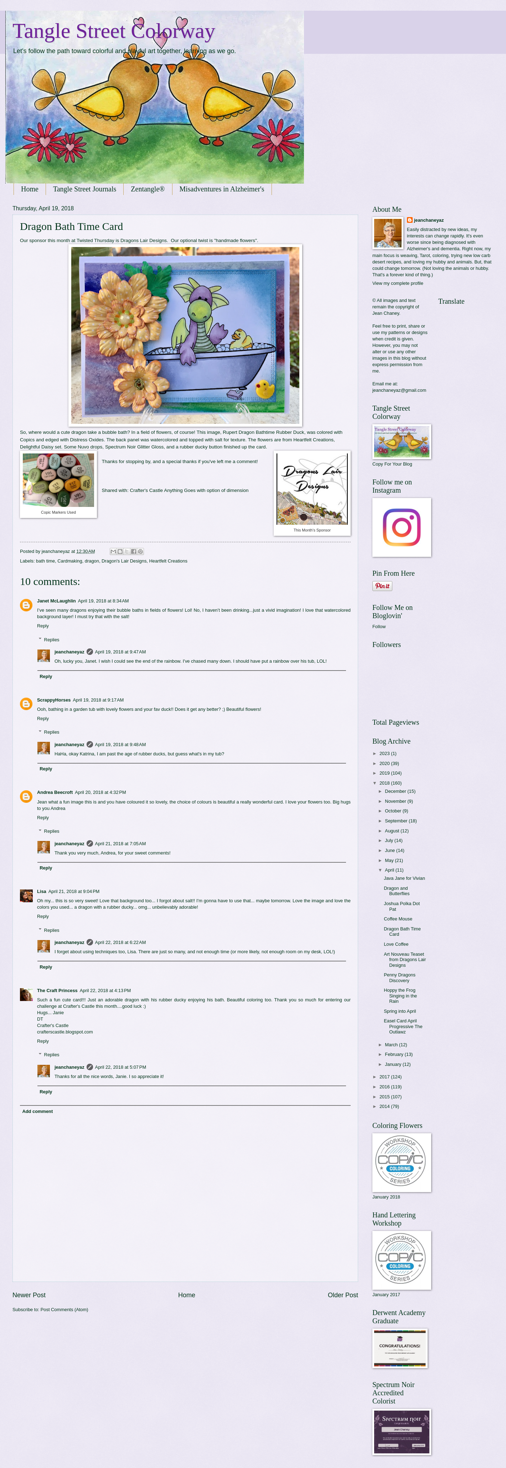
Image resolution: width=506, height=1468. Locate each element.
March (392, 1044)
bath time (45, 561)
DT (40, 1019)
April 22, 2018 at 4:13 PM (105, 990)
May (390, 860)
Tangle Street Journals (84, 189)
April (390, 870)
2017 (385, 1076)
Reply (43, 625)
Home (29, 189)
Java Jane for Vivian (404, 878)
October (393, 810)
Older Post (343, 1295)
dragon (92, 561)
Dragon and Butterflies (396, 891)
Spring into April (400, 1011)
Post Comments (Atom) (64, 1309)
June (390, 850)
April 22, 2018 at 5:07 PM (120, 1067)
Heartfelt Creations (168, 561)
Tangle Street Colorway (113, 30)
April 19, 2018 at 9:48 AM (120, 744)
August (393, 830)
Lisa (41, 891)
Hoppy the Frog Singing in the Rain (400, 995)
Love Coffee (396, 944)
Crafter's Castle (146, 490)
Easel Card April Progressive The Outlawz (403, 1026)
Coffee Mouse (398, 919)
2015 (385, 1096)
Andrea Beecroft (55, 792)
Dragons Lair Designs (143, 240)
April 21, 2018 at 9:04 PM (74, 891)
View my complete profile (397, 283)
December (396, 791)
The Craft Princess (57, 990)
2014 (385, 1106)
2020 (385, 763)
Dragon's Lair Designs (124, 561)
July (389, 840)
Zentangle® (148, 189)
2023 (385, 753)
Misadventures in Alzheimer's (222, 189)
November (396, 801)
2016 (385, 1086)
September (397, 820)
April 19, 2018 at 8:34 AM (103, 601)
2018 (385, 783)
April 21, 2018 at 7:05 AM (120, 843)
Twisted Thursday (95, 240)
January (393, 1064)
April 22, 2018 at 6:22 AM (120, 942)
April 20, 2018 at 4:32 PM (100, 792)
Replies (52, 639)
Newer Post (29, 1295)
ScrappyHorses (54, 700)
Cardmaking (69, 561)
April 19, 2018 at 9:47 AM (120, 652)
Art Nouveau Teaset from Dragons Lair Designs (405, 959)
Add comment (37, 1111)
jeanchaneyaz (69, 652)
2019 (385, 773)
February (394, 1054)
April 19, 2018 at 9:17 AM (98, 700)
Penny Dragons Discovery (399, 977)
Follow (379, 626)
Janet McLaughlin (56, 601)
